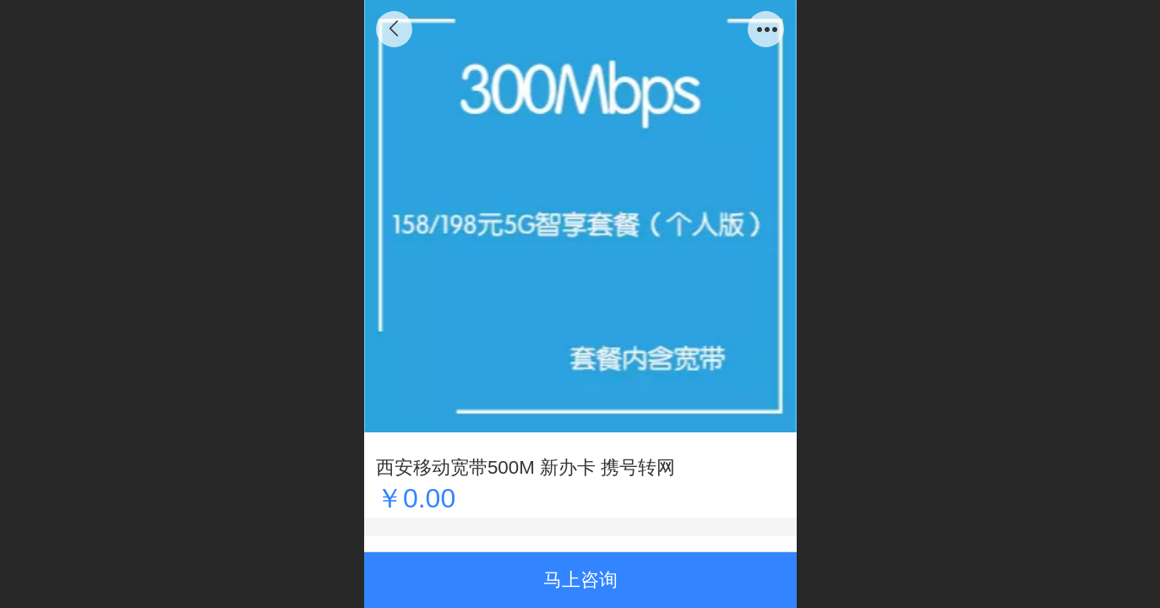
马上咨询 (580, 579)
